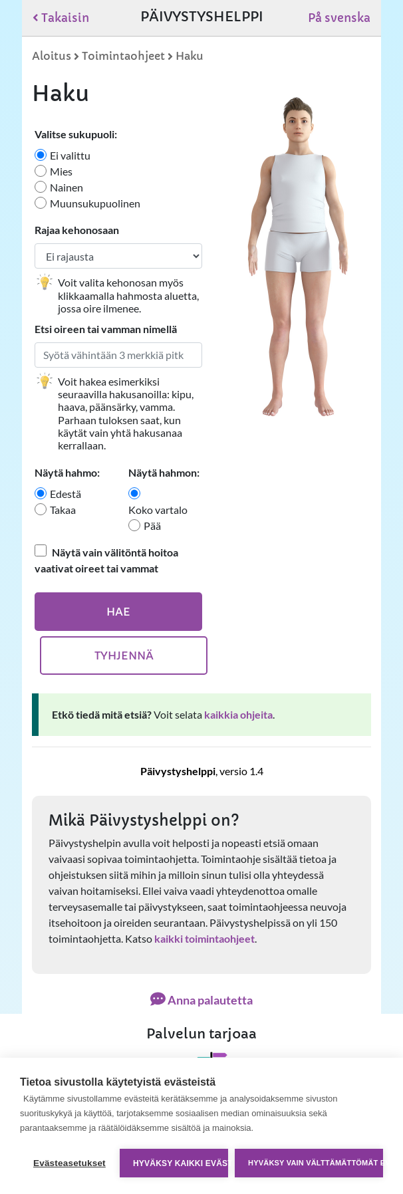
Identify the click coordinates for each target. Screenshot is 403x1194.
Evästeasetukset (69, 1163)
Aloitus (51, 55)
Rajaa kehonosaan (77, 229)
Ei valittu (70, 155)
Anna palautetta (201, 1000)
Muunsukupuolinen (95, 203)
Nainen (66, 187)
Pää (152, 525)
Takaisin (61, 18)
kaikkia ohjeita (238, 714)
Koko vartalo (158, 509)
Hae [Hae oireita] (118, 611)
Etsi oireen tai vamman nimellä (106, 328)
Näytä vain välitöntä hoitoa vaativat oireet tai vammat (106, 559)
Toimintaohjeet (123, 55)
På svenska (339, 18)
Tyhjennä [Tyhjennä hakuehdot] (124, 655)
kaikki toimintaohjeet (204, 938)
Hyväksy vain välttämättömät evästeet (315, 1163)
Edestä (65, 493)
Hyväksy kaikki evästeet (180, 1163)
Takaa (63, 509)
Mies (61, 171)
